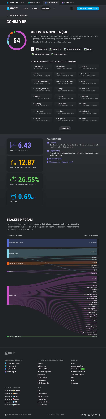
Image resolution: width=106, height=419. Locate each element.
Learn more (71, 147)
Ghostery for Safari (12, 396)
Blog (72, 380)
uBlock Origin (42, 380)
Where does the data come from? (60, 162)
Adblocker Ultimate (44, 369)
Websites (45, 8)
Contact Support (43, 393)
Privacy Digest (68, 3)
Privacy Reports (77, 369)
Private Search (34, 3)
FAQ (39, 390)
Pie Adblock (41, 374)
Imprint (63, 414)
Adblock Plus (42, 366)
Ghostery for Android (12, 405)
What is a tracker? (54, 159)
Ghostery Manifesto (77, 366)
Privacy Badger (42, 377)
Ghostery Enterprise (77, 374)
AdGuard (40, 363)
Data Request (42, 399)
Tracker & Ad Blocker (15, 3)
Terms (48, 414)
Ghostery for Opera (12, 399)
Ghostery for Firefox (12, 393)
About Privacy (42, 405)
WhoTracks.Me (51, 3)
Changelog (74, 383)
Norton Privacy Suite (44, 372)
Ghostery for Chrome (12, 390)
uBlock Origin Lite (43, 383)
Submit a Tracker (43, 396)
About (26, 8)
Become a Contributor (88, 8)
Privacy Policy (55, 414)
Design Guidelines (43, 402)
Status (73, 363)
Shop (72, 377)
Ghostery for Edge (11, 402)
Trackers (35, 8)
